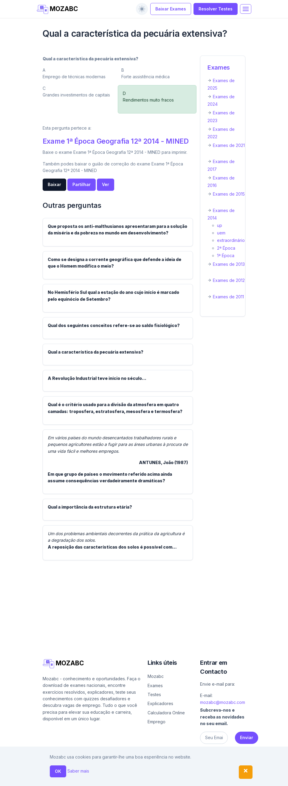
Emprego (156, 721)
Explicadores (160, 703)
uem (221, 232)
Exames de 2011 (228, 296)
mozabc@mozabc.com (222, 702)
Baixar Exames (170, 8)
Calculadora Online (166, 712)
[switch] (142, 9)
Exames (219, 67)
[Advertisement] (144, 607)
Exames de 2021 (229, 145)
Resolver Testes (216, 8)
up (219, 225)
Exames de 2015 (229, 193)
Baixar (54, 184)
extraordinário (231, 240)
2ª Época (226, 248)
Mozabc (156, 676)
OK (58, 771)
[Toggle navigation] (245, 9)
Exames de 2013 (229, 264)
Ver (105, 184)
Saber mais (78, 770)
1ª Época (225, 255)
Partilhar (81, 184)
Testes (154, 694)
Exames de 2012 (229, 280)
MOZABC (57, 9)
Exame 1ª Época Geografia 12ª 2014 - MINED (116, 141)
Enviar (246, 737)
